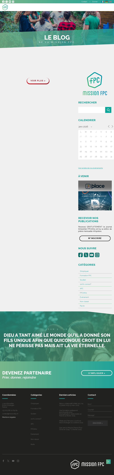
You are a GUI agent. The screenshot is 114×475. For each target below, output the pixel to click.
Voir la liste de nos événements (90, 168)
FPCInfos (83, 293)
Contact (84, 2)
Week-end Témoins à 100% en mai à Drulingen (70, 422)
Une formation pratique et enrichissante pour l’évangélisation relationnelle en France (70, 413)
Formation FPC (86, 276)
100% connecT (85, 284)
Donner (95, 2)
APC (81, 289)
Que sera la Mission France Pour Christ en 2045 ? (70, 428)
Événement (84, 297)
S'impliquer (84, 271)
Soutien (83, 280)
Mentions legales (9, 417)
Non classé (84, 302)
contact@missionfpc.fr (10, 414)
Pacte (82, 306)
